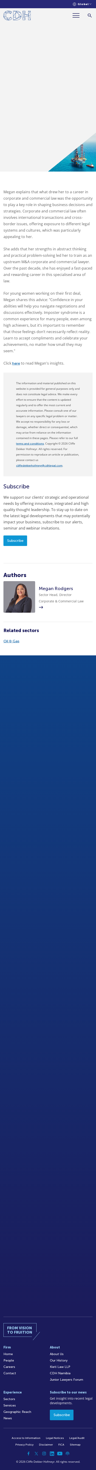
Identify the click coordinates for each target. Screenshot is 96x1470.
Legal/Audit (77, 1438)
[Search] (90, 15)
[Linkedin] (52, 1453)
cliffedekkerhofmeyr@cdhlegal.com (39, 465)
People (8, 1360)
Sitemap (75, 1444)
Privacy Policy (24, 1444)
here (16, 363)
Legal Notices (55, 1438)
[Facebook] (28, 1453)
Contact (9, 1373)
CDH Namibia (60, 1373)
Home (8, 1354)
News (7, 1418)
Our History (59, 1360)
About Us (57, 1354)
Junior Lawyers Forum (66, 1380)
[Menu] (78, 15)
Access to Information (26, 1438)
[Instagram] (44, 1453)
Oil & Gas (11, 641)
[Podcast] (67, 1453)
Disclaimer (46, 1444)
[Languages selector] (82, 4)
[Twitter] (36, 1453)
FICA (61, 1444)
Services (9, 1405)
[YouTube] (59, 1453)
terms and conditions (30, 443)
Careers (9, 1367)
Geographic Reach (17, 1412)
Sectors (9, 1399)
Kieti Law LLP (60, 1367)
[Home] (17, 16)
